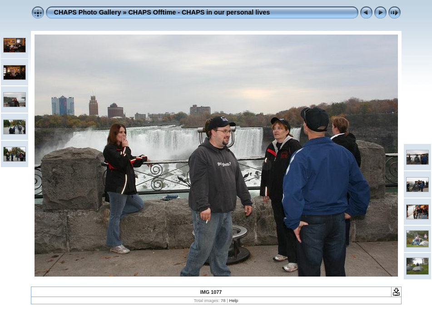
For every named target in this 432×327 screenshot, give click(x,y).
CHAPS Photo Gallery (87, 12)
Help (233, 300)
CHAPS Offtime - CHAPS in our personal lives (199, 12)
